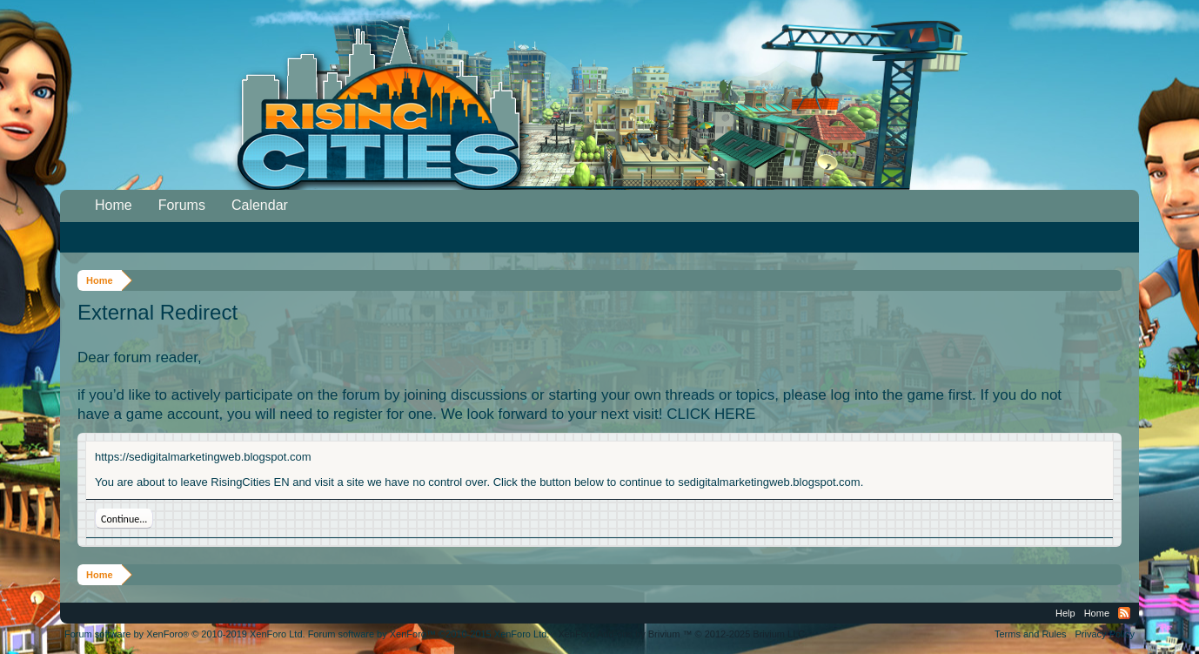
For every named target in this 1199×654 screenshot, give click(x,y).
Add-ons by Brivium (682, 634)
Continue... (124, 519)
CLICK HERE (710, 414)
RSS (1124, 613)
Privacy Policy (1105, 634)
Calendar (259, 205)
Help (1065, 613)
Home (113, 205)
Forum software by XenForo (184, 634)
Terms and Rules (1031, 634)
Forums (181, 205)
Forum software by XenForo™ (429, 634)
